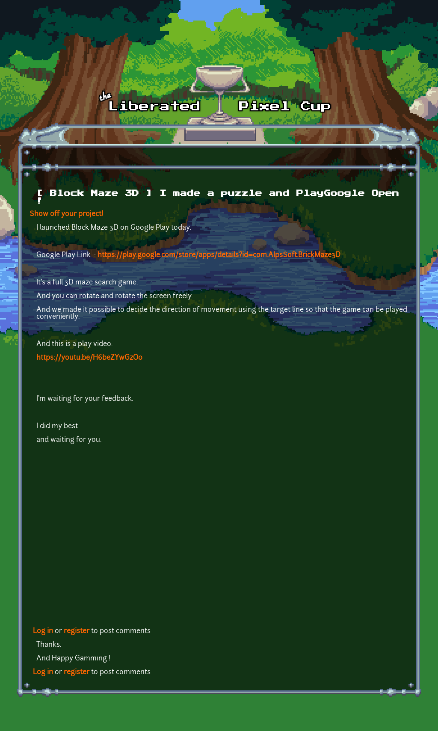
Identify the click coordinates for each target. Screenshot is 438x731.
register (76, 631)
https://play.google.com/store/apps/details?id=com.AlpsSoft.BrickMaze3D (219, 255)
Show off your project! (67, 214)
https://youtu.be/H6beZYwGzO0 (89, 358)
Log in (43, 631)
